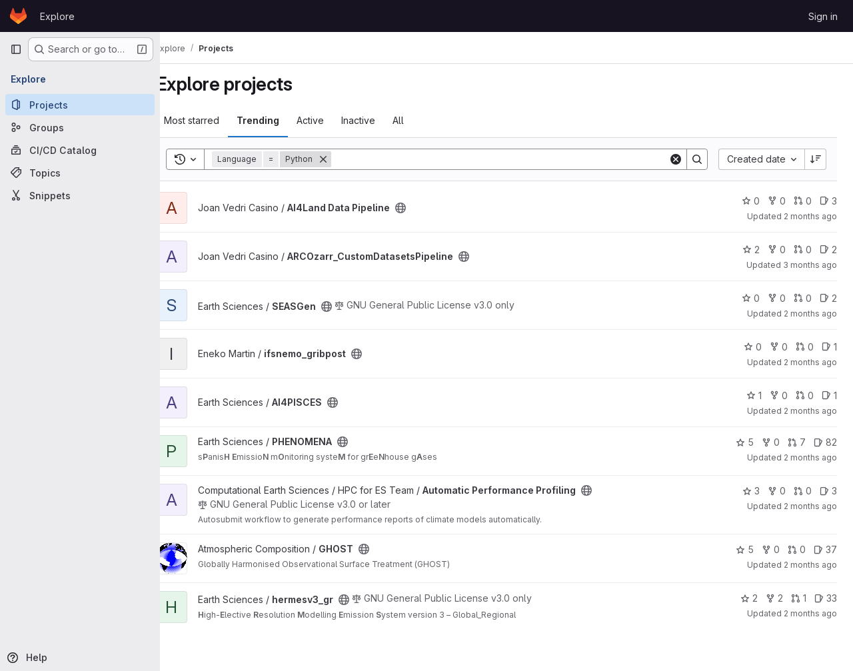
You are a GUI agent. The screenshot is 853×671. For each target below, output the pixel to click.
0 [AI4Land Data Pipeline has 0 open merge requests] (803, 201)
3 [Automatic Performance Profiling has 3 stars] (751, 490)
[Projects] (80, 104)
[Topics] (80, 172)
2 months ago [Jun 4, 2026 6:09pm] (810, 411)
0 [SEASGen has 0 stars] (751, 298)
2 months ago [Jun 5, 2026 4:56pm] (810, 216)
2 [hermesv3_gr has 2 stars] (749, 598)
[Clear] (676, 159)
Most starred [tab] (212, 120)
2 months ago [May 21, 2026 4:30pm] (810, 314)
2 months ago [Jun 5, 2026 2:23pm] (810, 565)
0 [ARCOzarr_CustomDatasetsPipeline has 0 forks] (777, 249)
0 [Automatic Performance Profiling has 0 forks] (777, 490)
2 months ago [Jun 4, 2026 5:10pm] (810, 613)
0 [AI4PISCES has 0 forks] (779, 395)
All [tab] (419, 120)
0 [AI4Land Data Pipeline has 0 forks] (777, 201)
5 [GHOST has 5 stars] (745, 549)
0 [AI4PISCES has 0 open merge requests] (805, 395)
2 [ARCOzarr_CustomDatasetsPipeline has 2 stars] (751, 249)
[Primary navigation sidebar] (16, 49)
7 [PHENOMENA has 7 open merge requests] (797, 442)
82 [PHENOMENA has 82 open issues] (825, 442)
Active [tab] (331, 120)
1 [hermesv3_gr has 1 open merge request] (798, 598)
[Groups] (80, 127)
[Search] (510, 159)
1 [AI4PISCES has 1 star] (754, 395)
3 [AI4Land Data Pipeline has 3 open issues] (828, 201)
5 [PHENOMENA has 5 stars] (745, 442)
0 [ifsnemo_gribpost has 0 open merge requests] (805, 346)
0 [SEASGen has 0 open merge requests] (803, 298)
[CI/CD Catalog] (80, 150)
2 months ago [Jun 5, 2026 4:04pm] (810, 506)
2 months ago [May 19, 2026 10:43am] (810, 362)
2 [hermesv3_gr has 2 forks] (774, 598)
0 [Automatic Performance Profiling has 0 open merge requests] (803, 490)
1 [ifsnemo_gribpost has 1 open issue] (829, 346)
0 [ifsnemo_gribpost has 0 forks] (779, 346)
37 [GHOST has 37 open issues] (825, 549)
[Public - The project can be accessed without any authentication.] (421, 208)
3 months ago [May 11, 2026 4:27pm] (810, 265)
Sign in (823, 16)
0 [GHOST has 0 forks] (771, 549)
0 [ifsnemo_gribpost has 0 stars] (753, 346)
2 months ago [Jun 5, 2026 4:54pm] (810, 457)
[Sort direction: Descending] (815, 159)
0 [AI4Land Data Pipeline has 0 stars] (751, 201)
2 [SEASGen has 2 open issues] (828, 298)
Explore (57, 16)
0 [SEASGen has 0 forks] (777, 298)
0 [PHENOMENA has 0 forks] (771, 442)
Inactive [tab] (379, 120)
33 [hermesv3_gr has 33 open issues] (825, 598)
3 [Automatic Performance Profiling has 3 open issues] (828, 490)
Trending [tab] (278, 120)
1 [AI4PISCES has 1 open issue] (829, 395)
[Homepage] (18, 16)
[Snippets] (80, 195)
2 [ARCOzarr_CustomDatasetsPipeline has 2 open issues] (828, 249)
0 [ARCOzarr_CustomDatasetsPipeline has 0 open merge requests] (803, 249)
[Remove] (344, 159)
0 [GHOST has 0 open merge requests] (797, 549)
